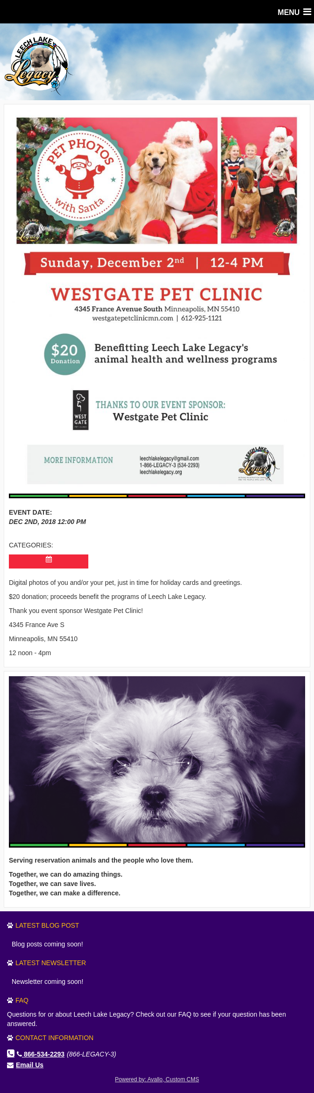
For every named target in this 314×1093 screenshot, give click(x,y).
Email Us (29, 1065)
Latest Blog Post (47, 925)
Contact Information (54, 1037)
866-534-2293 (40, 1054)
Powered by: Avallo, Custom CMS (157, 1079)
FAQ (22, 1000)
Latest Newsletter (50, 963)
